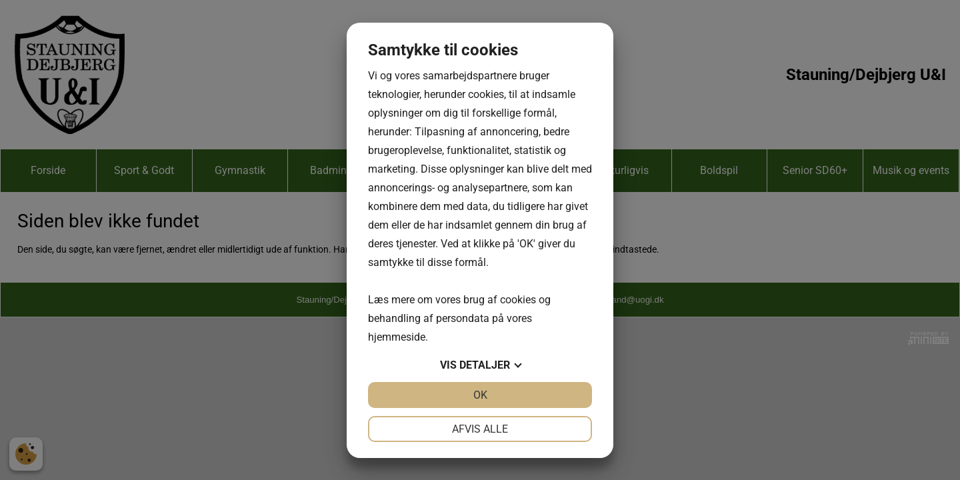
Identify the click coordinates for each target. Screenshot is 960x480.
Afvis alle (480, 429)
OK (480, 395)
